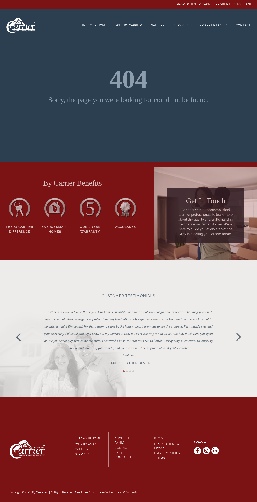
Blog (158, 438)
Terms (159, 458)
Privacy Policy (167, 453)
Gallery (158, 25)
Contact (243, 25)
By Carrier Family (212, 25)
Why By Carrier (129, 25)
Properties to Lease (234, 4)
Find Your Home (93, 25)
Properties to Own (193, 4)
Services (180, 25)
